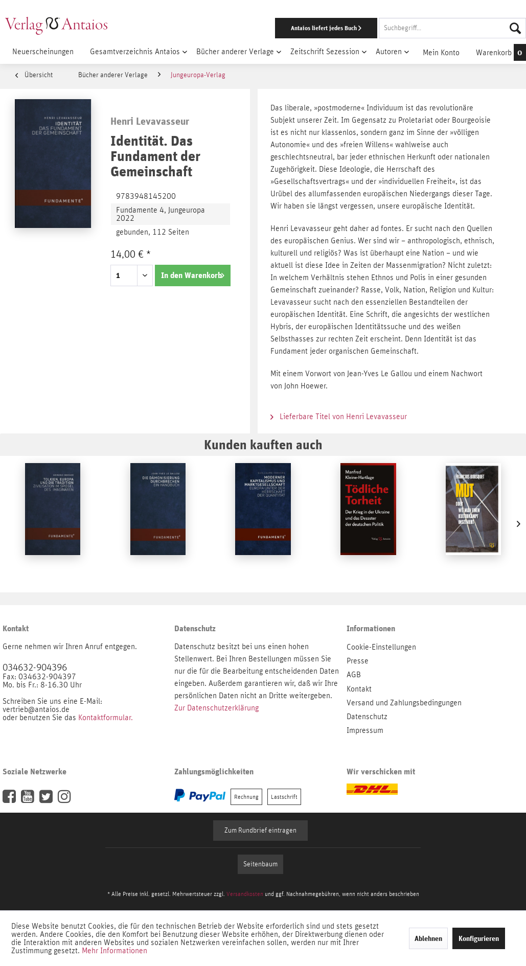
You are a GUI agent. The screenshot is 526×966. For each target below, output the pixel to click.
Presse (358, 661)
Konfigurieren (479, 938)
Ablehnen (428, 938)
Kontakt (359, 689)
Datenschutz (367, 716)
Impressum (365, 730)
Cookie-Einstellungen (381, 647)
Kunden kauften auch (263, 444)
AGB (354, 675)
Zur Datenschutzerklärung (216, 708)
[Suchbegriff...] (452, 28)
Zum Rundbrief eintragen (260, 830)
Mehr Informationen (114, 951)
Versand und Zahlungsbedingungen (404, 703)
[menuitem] (342, 28)
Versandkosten (244, 894)
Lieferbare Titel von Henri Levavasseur (338, 416)
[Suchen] (515, 28)
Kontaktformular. (105, 718)
